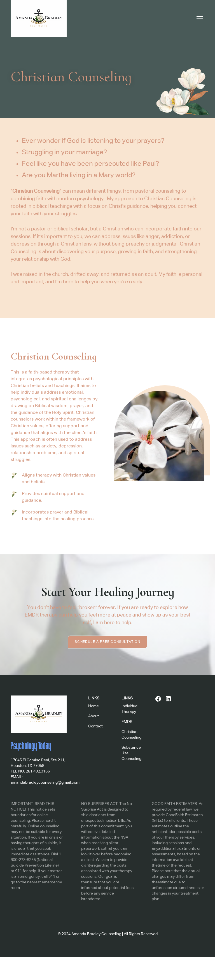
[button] (198, 18)
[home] (39, 18)
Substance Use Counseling (131, 753)
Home (93, 706)
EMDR (126, 722)
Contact (95, 726)
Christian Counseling (131, 734)
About (93, 716)
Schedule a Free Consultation (107, 642)
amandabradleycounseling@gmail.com (45, 783)
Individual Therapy (129, 709)
